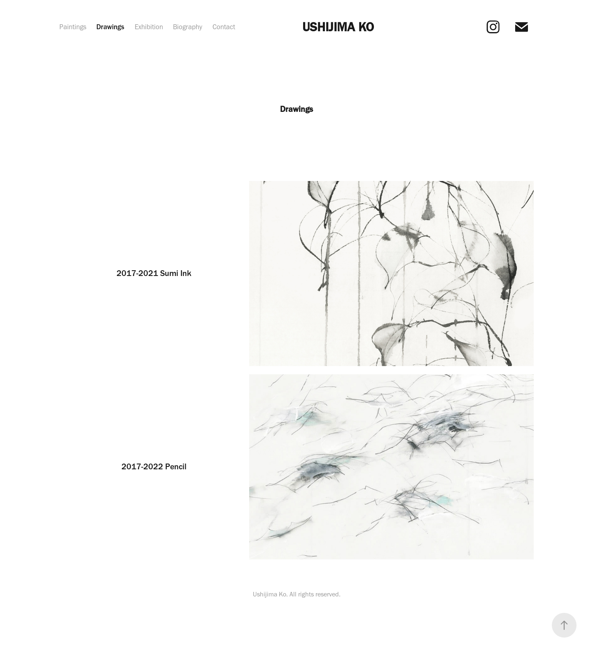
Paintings (72, 27)
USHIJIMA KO (338, 27)
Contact (223, 27)
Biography (187, 27)
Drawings (110, 27)
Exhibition (149, 27)
